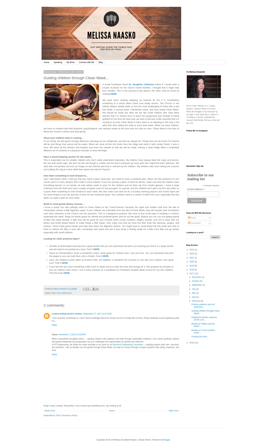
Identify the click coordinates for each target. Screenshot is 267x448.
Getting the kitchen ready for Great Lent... (204, 318)
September (197, 285)
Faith (53, 293)
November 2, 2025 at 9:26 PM (72, 334)
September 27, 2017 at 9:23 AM (97, 314)
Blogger (166, 440)
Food (59, 293)
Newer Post (49, 411)
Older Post (173, 411)
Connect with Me (86, 62)
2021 (192, 258)
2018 (192, 269)
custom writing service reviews (67, 314)
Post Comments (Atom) (66, 415)
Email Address (196, 189)
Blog (101, 62)
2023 (192, 253)
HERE (113, 94)
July (194, 289)
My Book (71, 62)
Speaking (58, 62)
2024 (192, 250)
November (197, 277)
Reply (54, 325)
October (196, 281)
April (194, 297)
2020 (192, 261)
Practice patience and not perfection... (202, 305)
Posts (192, 218)
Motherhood (67, 293)
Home (46, 62)
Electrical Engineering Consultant (128, 344)
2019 (192, 266)
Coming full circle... (200, 336)
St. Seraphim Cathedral (141, 84)
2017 (192, 273)
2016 (192, 343)
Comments (194, 223)
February (196, 301)
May (194, 293)
